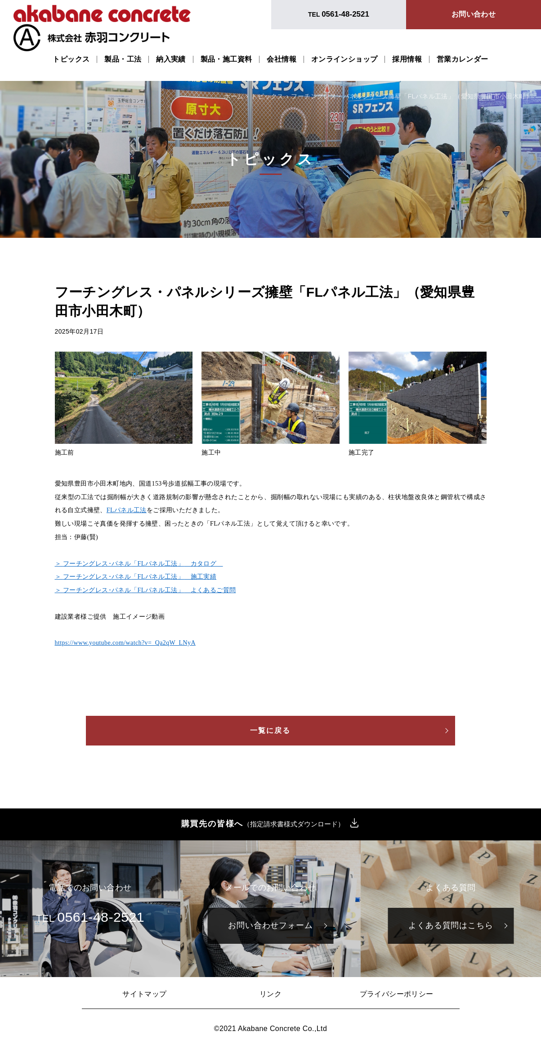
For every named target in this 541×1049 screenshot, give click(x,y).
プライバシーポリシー (397, 994)
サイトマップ (144, 994)
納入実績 (171, 59)
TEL (338, 14)
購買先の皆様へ (263, 824)
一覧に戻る (270, 730)
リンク (270, 994)
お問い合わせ (474, 14)
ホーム (233, 96)
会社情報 (281, 59)
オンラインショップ (344, 59)
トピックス (71, 59)
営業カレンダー (462, 59)
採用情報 (407, 59)
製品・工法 (122, 59)
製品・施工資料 (226, 59)
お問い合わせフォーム (270, 925)
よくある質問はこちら (450, 925)
